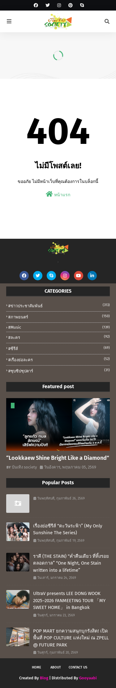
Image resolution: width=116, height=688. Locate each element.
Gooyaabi (88, 678)
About (55, 667)
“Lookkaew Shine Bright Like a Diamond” (57, 458)
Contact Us (78, 667)
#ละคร (59, 337)
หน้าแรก (58, 194)
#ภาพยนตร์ (59, 316)
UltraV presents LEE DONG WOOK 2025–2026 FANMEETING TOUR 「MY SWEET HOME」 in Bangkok (69, 600)
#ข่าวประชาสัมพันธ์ (59, 305)
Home (36, 667)
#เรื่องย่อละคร (59, 359)
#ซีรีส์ (59, 348)
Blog (44, 678)
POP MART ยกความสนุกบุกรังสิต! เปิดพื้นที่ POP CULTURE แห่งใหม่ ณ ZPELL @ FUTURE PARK (71, 638)
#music (59, 327)
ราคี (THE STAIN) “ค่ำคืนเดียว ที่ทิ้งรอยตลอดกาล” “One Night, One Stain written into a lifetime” (71, 563)
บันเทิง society (24, 467)
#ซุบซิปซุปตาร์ (59, 370)
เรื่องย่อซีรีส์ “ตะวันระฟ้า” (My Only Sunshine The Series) (67, 529)
